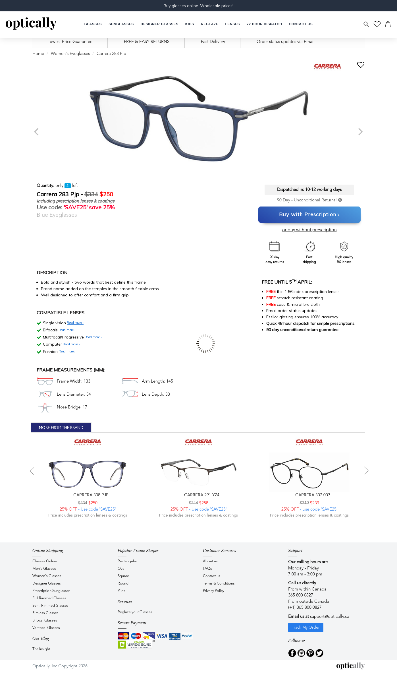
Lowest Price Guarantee (69, 42)
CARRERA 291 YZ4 (201, 495)
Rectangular (127, 561)
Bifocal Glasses (44, 620)
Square (123, 576)
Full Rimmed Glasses (49, 598)
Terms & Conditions (219, 583)
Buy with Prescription (309, 214)
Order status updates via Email (286, 42)
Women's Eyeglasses (70, 54)
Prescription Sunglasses (51, 591)
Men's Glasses (44, 569)
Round (123, 583)
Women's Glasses (46, 576)
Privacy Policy (213, 591)
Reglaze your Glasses (135, 612)
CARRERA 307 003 (312, 495)
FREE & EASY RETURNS (146, 42)
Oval (121, 569)
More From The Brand (61, 427)
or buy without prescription (309, 230)
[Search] (366, 24)
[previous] (37, 131)
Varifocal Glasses (46, 628)
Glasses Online (44, 561)
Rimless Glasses (45, 613)
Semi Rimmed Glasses (50, 606)
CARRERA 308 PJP (90, 495)
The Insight (41, 649)
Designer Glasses (46, 583)
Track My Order (306, 627)
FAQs (207, 569)
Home (38, 54)
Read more (75, 323)
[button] (189, 24)
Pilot (121, 591)
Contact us (211, 576)
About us (210, 561)
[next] (360, 131)
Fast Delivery (213, 42)
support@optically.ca (329, 617)
